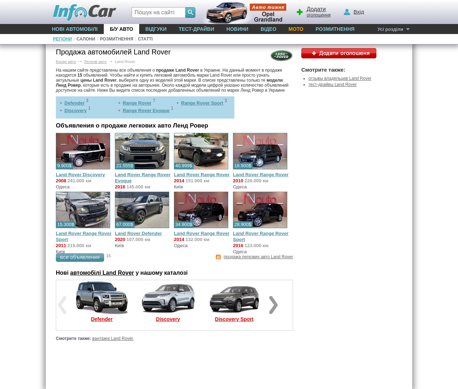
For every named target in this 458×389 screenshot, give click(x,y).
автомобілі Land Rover (102, 273)
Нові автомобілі (75, 29)
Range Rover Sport (202, 103)
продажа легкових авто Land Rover (258, 256)
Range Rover (137, 103)
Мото (295, 29)
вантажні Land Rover (112, 338)
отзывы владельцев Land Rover (339, 78)
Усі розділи (390, 29)
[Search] (190, 12)
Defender (74, 103)
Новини (237, 29)
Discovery (75, 110)
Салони (86, 39)
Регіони (62, 39)
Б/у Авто (121, 29)
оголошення (313, 11)
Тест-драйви (196, 29)
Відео (268, 29)
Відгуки (155, 29)
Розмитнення (335, 29)
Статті (145, 39)
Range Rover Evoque (146, 110)
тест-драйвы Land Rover (332, 84)
